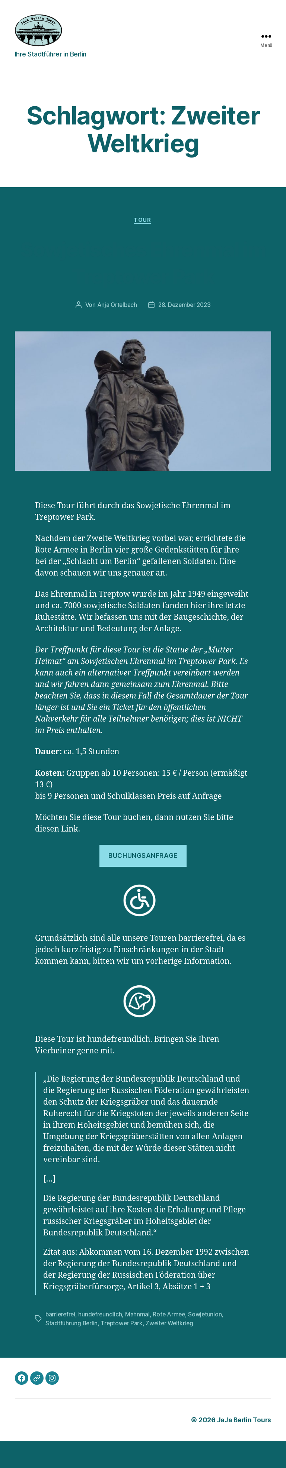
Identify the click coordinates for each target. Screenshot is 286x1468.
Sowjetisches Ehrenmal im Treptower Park (143, 275)
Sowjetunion (208, 1341)
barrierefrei (61, 1341)
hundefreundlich (102, 1341)
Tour (143, 220)
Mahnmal (139, 1341)
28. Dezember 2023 (185, 332)
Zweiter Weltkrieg (172, 1350)
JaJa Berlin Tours (243, 1447)
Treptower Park (122, 1350)
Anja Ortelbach (115, 332)
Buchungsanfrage (143, 883)
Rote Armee (171, 1341)
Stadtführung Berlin (71, 1350)
